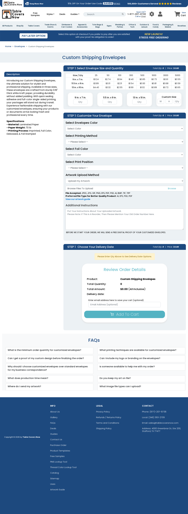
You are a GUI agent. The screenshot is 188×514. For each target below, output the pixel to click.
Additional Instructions (82, 205)
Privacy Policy (103, 411)
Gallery (53, 417)
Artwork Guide (57, 489)
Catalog (54, 472)
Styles (50, 14)
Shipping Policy (103, 428)
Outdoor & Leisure (144, 26)
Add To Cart (124, 314)
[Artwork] (125, 181)
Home (8, 46)
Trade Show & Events (50, 26)
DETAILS (117, 3)
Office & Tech (132, 26)
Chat (143, 16)
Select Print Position (79, 162)
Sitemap (54, 478)
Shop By (19, 26)
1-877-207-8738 (137, 14)
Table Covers (34, 26)
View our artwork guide (78, 199)
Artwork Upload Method (82, 175)
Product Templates (60, 450)
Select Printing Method (81, 136)
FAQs (52, 422)
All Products (7, 26)
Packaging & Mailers (168, 26)
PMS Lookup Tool (58, 461)
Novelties (182, 26)
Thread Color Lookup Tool (63, 467)
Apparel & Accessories (82, 26)
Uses (52, 484)
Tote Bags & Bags (97, 26)
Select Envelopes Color (82, 123)
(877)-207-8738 (158, 411)
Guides (74, 14)
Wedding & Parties (120, 26)
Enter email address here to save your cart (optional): (116, 300)
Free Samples (35, 14)
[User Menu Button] (151, 14)
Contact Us (56, 439)
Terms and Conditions (107, 422)
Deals (62, 14)
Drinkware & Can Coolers (66, 26)
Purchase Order (58, 445)
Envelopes (20, 46)
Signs (109, 26)
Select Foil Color (78, 149)
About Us (55, 411)
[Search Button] (123, 14)
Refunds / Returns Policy (108, 417)
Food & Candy (156, 26)
